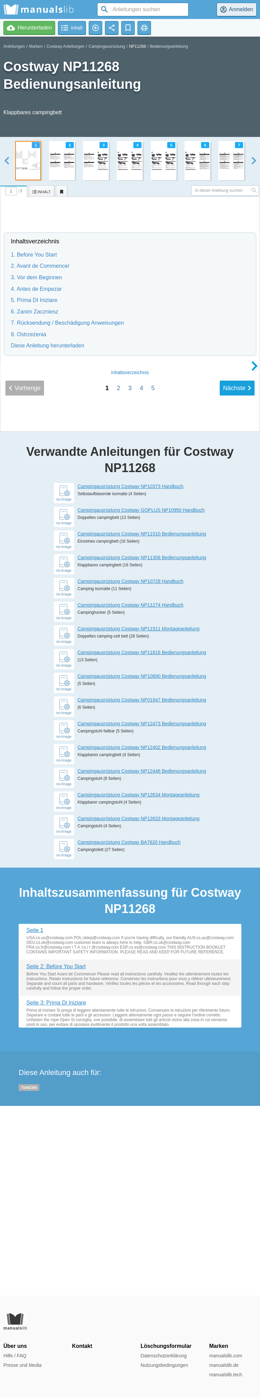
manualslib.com (225, 1355)
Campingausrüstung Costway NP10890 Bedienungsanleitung (142, 865)
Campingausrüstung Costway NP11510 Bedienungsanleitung (142, 723)
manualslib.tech (225, 1374)
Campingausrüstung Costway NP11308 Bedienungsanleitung (142, 747)
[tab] (14, 190)
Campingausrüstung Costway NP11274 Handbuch (130, 794)
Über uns (15, 1346)
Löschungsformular (165, 1346)
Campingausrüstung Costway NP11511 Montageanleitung (138, 818)
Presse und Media (22, 1365)
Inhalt (130, 562)
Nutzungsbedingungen (164, 1365)
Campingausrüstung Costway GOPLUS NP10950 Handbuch (141, 699)
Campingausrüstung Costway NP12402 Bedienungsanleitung (142, 936)
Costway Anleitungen (65, 46)
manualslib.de (223, 1365)
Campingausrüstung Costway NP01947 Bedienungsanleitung (142, 889)
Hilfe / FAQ (14, 1355)
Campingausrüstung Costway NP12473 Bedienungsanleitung (142, 913)
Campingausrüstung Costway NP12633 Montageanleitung (138, 1008)
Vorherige (25, 577)
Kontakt (82, 1346)
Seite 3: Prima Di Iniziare (56, 1192)
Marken (35, 46)
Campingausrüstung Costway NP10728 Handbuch (130, 770)
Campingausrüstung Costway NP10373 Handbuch (130, 676)
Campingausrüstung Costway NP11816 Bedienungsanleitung (142, 842)
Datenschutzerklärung (163, 1355)
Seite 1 (34, 1119)
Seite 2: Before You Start (56, 1156)
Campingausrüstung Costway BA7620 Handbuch (129, 1031)
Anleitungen (14, 46)
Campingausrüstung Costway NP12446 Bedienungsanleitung (142, 960)
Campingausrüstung (107, 46)
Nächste (237, 577)
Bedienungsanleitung (169, 46)
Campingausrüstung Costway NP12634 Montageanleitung (138, 984)
